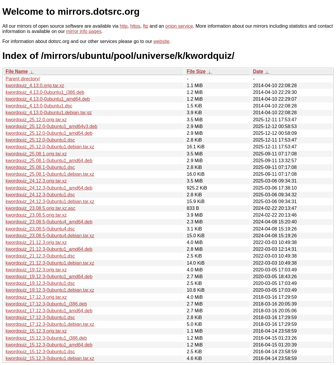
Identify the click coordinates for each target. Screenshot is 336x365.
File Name (17, 71)
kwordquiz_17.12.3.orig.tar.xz (36, 297)
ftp (145, 26)
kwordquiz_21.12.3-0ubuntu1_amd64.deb (49, 249)
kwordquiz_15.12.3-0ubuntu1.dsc (40, 351)
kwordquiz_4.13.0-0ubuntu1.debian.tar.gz (49, 112)
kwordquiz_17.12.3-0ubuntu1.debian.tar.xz (50, 324)
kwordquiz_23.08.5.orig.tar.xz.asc (40, 208)
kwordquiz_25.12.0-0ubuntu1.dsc (40, 139)
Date (258, 71)
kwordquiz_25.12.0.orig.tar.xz (36, 119)
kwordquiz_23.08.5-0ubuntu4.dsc (40, 228)
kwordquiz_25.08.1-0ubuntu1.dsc (40, 167)
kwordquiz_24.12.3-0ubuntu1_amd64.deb (49, 187)
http (124, 26)
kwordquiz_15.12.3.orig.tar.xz (36, 331)
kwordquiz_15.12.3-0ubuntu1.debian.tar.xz (50, 358)
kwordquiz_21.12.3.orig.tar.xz (36, 242)
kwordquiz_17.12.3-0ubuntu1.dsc (40, 317)
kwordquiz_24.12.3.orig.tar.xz (36, 180)
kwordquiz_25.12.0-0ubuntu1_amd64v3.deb (51, 126)
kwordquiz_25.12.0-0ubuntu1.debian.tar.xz (50, 146)
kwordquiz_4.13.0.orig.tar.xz (35, 85)
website (161, 41)
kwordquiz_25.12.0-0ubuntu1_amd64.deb (49, 133)
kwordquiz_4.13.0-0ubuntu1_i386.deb (45, 92)
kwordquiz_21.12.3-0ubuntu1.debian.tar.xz (50, 263)
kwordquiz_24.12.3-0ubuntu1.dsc (40, 194)
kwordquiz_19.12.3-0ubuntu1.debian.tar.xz (50, 290)
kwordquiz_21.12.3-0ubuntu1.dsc (40, 255)
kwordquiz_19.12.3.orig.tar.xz (36, 269)
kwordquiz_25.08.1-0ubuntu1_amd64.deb (49, 160)
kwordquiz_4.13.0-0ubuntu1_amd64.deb (48, 99)
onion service (179, 26)
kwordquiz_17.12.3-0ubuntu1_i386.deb (46, 303)
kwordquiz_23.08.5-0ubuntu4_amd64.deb (49, 221)
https (135, 26)
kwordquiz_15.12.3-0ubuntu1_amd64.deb (49, 344)
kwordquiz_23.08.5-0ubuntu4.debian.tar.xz (50, 235)
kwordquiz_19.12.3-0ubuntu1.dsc (40, 283)
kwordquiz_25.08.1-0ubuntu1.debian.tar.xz (50, 174)
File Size (196, 71)
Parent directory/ (23, 78)
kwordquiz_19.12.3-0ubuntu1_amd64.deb (49, 276)
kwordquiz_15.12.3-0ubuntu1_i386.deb (46, 338)
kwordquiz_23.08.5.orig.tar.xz (36, 215)
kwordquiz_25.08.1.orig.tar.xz (36, 153)
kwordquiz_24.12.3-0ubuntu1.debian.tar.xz (50, 201)
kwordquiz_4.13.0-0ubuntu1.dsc (39, 105)
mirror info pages (83, 31)
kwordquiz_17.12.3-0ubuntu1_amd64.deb (49, 310)
